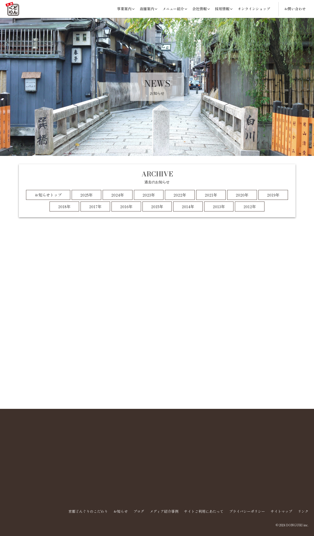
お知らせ (120, 511)
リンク (303, 511)
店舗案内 (147, 8)
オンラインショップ (254, 8)
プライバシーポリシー (247, 511)
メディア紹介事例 (164, 511)
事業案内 (124, 8)
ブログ (138, 511)
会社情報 (199, 8)
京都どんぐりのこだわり (88, 511)
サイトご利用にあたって (204, 511)
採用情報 (222, 8)
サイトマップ (281, 511)
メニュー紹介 (173, 8)
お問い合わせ (295, 8)
